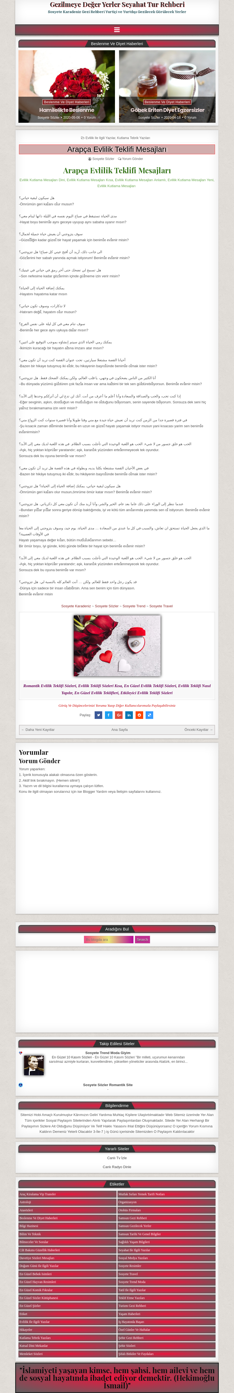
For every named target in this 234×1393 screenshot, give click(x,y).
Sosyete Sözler (49, 117)
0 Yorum (90, 117)
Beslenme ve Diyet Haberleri (66, 102)
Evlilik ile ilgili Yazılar (101, 138)
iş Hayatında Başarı (131, 1322)
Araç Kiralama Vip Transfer (38, 1194)
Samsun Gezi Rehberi (132, 1218)
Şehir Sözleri (126, 1346)
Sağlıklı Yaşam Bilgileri (134, 1242)
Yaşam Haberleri (129, 1314)
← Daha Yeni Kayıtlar (38, 730)
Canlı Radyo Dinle (117, 1167)
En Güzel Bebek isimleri (36, 1274)
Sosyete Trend (134, 606)
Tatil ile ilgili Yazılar (132, 1290)
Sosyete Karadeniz (76, 606)
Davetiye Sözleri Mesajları (37, 1258)
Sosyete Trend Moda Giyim (107, 1053)
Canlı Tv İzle (117, 1158)
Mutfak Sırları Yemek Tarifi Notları (141, 1194)
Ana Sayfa (119, 730)
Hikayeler (26, 1330)
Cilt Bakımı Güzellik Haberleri (40, 1250)
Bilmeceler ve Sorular (34, 1242)
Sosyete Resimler (129, 1266)
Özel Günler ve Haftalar (134, 1330)
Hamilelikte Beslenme (66, 110)
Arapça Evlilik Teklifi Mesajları (117, 149)
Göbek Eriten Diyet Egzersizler (167, 110)
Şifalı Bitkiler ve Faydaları (135, 1354)
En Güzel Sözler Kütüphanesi (39, 1298)
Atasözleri (26, 1210)
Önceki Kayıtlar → (199, 730)
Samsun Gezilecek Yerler (134, 1226)
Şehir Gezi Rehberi (130, 1338)
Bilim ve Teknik (30, 1234)
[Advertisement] (117, 992)
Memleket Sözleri (31, 1354)
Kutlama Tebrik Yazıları (133, 138)
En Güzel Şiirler (30, 1306)
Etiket (23, 1314)
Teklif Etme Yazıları (131, 1298)
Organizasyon (127, 1202)
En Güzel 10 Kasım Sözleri (72, 1057)
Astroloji (25, 1202)
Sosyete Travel (161, 606)
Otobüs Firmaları (129, 1210)
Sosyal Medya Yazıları (133, 1258)
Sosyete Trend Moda (131, 1282)
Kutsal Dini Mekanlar (34, 1346)
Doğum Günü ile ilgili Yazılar (39, 1266)
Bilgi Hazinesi (29, 1226)
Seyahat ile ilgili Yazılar (134, 1250)
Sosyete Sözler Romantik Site (108, 1085)
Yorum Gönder (132, 159)
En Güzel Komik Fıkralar (36, 1290)
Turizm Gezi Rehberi (132, 1306)
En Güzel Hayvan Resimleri (38, 1282)
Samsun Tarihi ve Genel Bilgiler (139, 1234)
